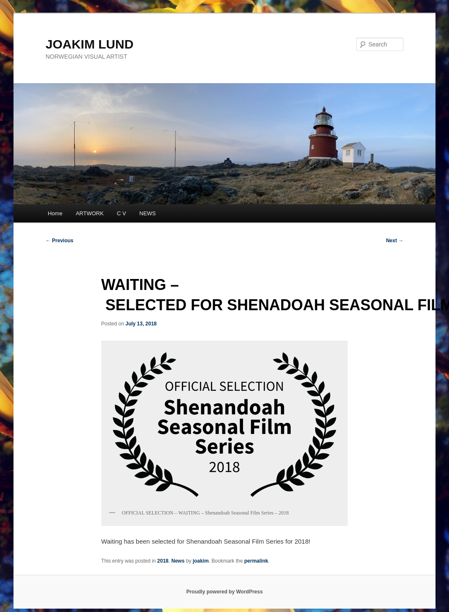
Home (55, 213)
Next (394, 241)
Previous (59, 241)
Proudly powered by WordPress (224, 592)
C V (121, 213)
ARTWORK (89, 213)
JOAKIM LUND (89, 44)
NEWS (147, 213)
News (177, 561)
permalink (256, 561)
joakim (201, 561)
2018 (163, 561)
